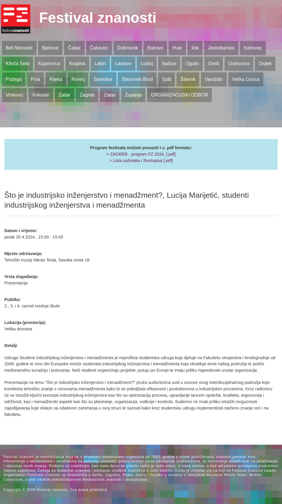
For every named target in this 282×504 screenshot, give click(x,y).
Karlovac (253, 47)
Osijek (265, 63)
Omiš (213, 63)
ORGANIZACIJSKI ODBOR (179, 94)
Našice (169, 63)
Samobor (103, 79)
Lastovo (123, 63)
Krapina (77, 63)
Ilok (195, 47)
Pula (35, 79)
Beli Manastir (19, 47)
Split (166, 79)
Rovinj (77, 79)
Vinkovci (14, 94)
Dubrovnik (127, 47)
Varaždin (214, 79)
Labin (100, 63)
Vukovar (40, 94)
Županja (133, 94)
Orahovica (239, 63)
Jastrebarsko (221, 47)
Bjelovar (50, 47)
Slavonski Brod (137, 79)
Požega (14, 79)
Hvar (177, 47)
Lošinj (147, 63)
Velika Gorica (246, 79)
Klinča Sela (17, 63)
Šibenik (187, 79)
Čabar (74, 47)
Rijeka (55, 79)
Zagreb (87, 94)
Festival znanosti (97, 18)
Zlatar (110, 94)
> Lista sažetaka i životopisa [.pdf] (140, 160)
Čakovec (99, 47)
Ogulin (192, 63)
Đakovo (155, 47)
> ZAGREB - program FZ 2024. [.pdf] (141, 154)
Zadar (64, 94)
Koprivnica (49, 63)
